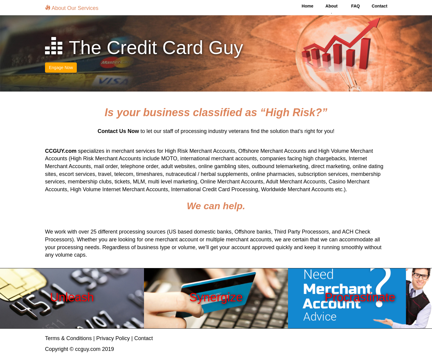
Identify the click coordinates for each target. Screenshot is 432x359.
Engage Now (61, 67)
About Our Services (71, 8)
